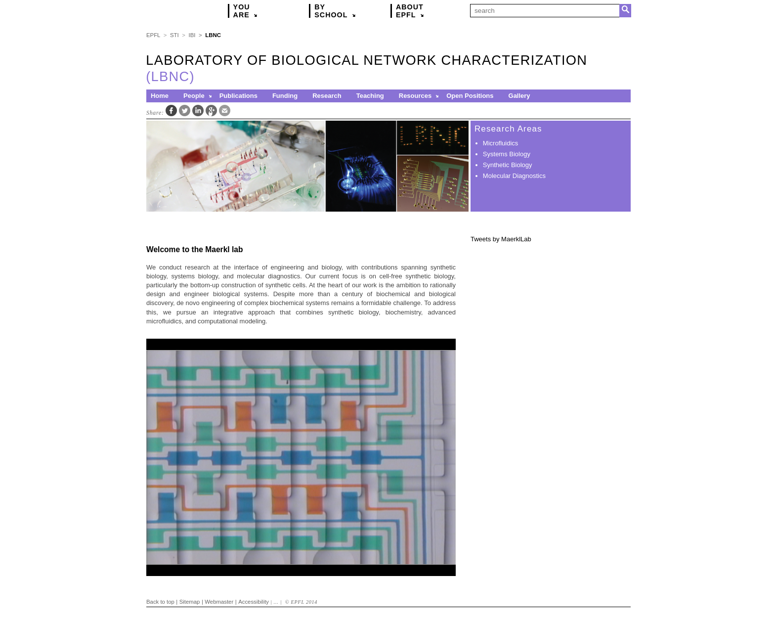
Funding (285, 95)
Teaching (370, 95)
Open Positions (469, 95)
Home (160, 95)
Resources (415, 95)
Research (327, 95)
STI (174, 35)
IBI (192, 35)
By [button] (336, 11)
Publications (238, 95)
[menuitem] (162, 95)
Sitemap (189, 602)
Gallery (519, 95)
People (194, 95)
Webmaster (219, 602)
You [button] (247, 11)
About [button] (412, 11)
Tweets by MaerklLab (501, 239)
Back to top (160, 602)
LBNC (213, 35)
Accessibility (253, 602)
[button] (211, 95)
